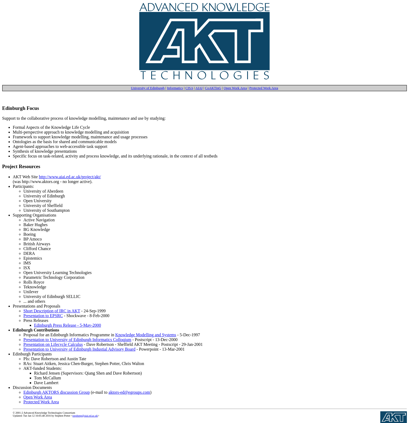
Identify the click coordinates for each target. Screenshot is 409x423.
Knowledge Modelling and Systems (145, 335)
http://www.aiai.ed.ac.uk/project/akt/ (70, 177)
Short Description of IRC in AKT (51, 311)
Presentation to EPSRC (43, 315)
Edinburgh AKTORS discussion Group (56, 392)
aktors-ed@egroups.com (129, 392)
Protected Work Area (263, 88)
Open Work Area (235, 88)
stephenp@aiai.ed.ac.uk (85, 415)
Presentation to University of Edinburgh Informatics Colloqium (77, 339)
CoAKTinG (213, 88)
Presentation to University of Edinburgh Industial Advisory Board (79, 349)
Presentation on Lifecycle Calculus (53, 344)
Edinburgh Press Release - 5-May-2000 (67, 325)
